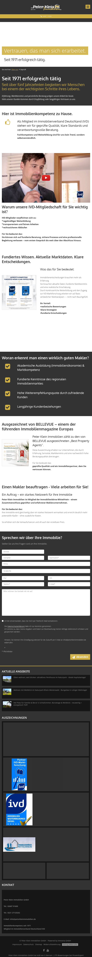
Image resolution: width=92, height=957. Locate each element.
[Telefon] (23, 584)
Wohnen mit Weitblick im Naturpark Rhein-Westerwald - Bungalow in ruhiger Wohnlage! (50, 690)
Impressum (17, 944)
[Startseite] (46, 7)
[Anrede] (23, 552)
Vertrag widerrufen (70, 944)
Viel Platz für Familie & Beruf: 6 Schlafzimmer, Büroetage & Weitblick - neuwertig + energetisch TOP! (48, 704)
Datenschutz (28, 944)
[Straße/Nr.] (46, 571)
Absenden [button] (82, 657)
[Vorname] (23, 558)
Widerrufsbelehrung (52, 944)
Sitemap (38, 944)
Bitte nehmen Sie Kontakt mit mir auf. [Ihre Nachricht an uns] (46, 602)
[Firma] (46, 564)
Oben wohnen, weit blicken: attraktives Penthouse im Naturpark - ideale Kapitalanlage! (50, 677)
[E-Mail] (69, 584)
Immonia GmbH (64, 940)
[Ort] (69, 578)
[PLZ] (23, 578)
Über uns (14, 69)
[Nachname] (69, 558)
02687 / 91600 (47, 16)
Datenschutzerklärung (16, 626)
